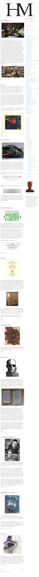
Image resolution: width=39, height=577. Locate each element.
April (29, 153)
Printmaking (5, 136)
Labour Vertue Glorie (29, 75)
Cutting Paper (28, 53)
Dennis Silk (12, 468)
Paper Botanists (28, 87)
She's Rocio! (3, 85)
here (15, 240)
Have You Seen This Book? (30, 67)
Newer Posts (2, 569)
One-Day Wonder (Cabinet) (6, 207)
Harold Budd (28, 66)
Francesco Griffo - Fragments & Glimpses (32, 60)
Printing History (28, 91)
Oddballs (27, 84)
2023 (28, 122)
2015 (28, 134)
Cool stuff (4, 320)
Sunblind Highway (28, 100)
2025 (28, 119)
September (29, 146)
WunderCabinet (10, 253)
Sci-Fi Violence (28, 96)
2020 (28, 127)
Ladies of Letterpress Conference (16, 287)
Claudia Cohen (28, 48)
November (29, 143)
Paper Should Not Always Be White (31, 88)
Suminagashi (28, 99)
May (28, 152)
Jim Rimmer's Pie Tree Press (30, 73)
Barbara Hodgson (5, 253)
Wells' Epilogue (28, 108)
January (29, 174)
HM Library (27, 69)
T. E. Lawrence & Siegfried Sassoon (8, 437)
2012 (28, 139)
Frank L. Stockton (28, 62)
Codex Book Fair (28, 49)
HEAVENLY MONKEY (29, 18)
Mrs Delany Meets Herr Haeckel (31, 82)
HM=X (3, 352)
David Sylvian (28, 55)
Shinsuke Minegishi (29, 97)
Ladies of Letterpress (4, 283)
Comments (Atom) (7, 571)
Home (12, 569)
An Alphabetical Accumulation (30, 36)
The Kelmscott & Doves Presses (30, 101)
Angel (27, 38)
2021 (28, 125)
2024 (28, 121)
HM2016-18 (27, 71)
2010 (28, 176)
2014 (28, 136)
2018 (28, 130)
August (29, 147)
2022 (28, 124)
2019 (28, 128)
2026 (28, 118)
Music (27, 83)
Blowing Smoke (4, 357)
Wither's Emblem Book (29, 110)
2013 (28, 137)
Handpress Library (28, 65)
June (28, 150)
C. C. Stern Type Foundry (12, 311)
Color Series (28, 51)
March (29, 155)
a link (20, 90)
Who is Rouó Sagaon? (5, 139)
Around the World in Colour (30, 39)
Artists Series (28, 40)
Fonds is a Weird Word (5, 325)
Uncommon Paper (28, 105)
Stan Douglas (14, 61)
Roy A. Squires (28, 95)
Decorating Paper (28, 57)
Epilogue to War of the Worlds (30, 30)
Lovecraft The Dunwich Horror (30, 78)
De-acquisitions (28, 56)
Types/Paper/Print (28, 104)
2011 (28, 140)
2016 (28, 133)
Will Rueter (27, 109)
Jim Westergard (5, 432)
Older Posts (22, 569)
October (29, 144)
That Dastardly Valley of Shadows (8, 492)
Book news (27, 44)
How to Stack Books (5, 20)
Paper (27, 86)
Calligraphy (27, 47)
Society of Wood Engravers (5, 415)
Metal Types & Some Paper (30, 79)
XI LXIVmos (28, 113)
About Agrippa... (28, 35)
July (28, 149)
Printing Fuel (3, 534)
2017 (28, 131)
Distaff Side (3, 258)
